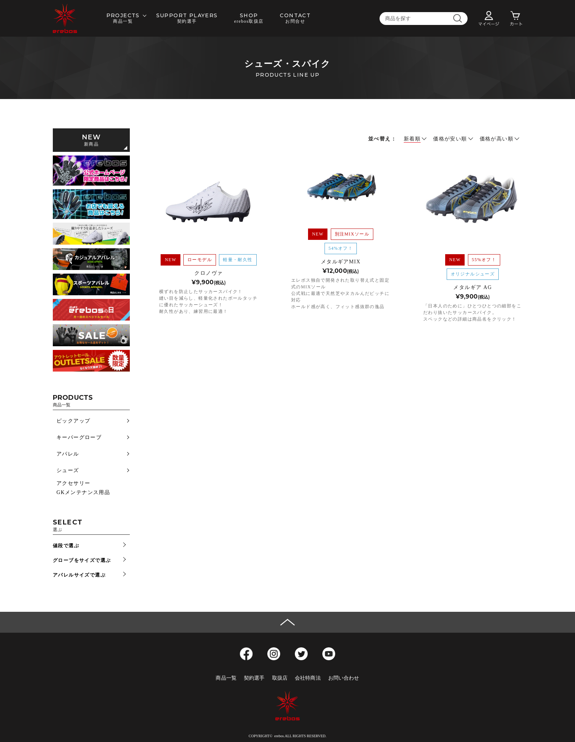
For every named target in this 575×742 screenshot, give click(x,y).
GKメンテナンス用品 (83, 492)
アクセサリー (73, 483)
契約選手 (254, 678)
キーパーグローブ (79, 437)
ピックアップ (73, 421)
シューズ (67, 470)
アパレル (67, 454)
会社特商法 (308, 678)
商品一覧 (226, 678)
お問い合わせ (343, 678)
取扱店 (280, 678)
